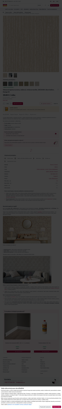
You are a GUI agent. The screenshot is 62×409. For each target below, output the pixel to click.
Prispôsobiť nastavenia (45, 406)
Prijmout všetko (56, 406)
